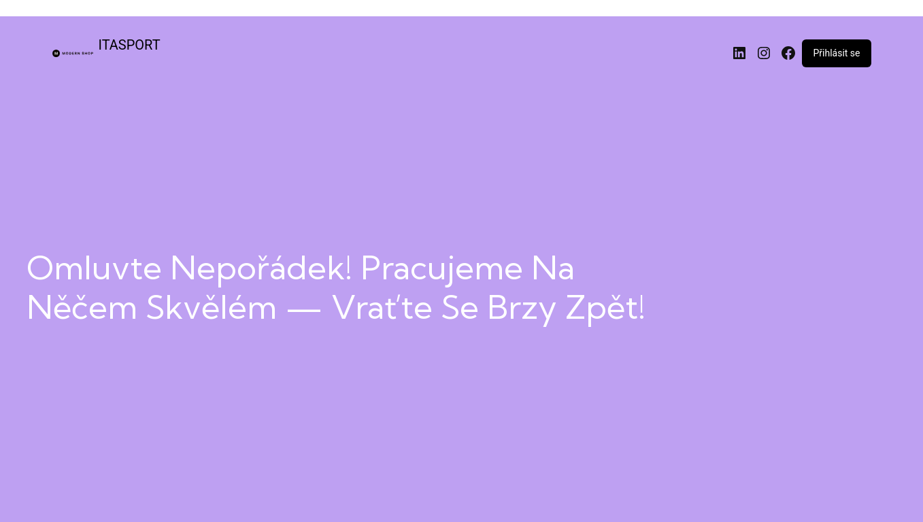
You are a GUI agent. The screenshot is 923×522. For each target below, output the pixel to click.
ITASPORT (130, 45)
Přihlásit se (836, 53)
